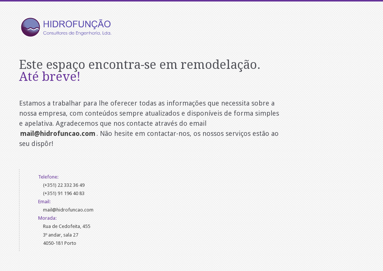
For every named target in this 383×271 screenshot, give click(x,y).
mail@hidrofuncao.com (68, 210)
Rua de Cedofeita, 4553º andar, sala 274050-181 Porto (66, 234)
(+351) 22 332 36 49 (64, 185)
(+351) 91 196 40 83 (64, 193)
